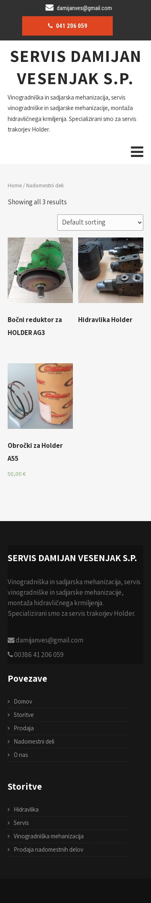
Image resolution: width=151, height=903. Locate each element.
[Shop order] (100, 222)
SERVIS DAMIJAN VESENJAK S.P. (76, 67)
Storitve (24, 715)
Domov (23, 701)
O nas (21, 755)
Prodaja (24, 728)
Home (15, 185)
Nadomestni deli (34, 741)
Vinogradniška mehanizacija (49, 836)
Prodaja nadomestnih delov (48, 849)
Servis (21, 823)
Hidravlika (26, 809)
